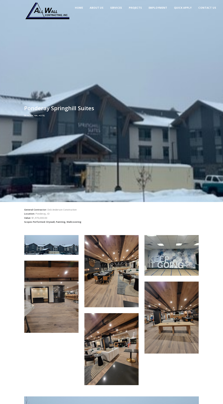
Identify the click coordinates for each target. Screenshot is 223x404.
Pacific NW (32, 115)
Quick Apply (184, 7)
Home (80, 7)
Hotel (42, 115)
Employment (159, 7)
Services (118, 7)
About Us (98, 7)
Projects (136, 7)
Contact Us (209, 7)
